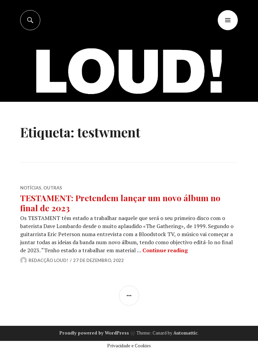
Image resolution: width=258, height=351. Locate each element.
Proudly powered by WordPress (94, 333)
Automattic (185, 333)
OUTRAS (52, 187)
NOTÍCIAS (30, 187)
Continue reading (165, 250)
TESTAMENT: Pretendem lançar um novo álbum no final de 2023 (120, 202)
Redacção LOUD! (48, 260)
